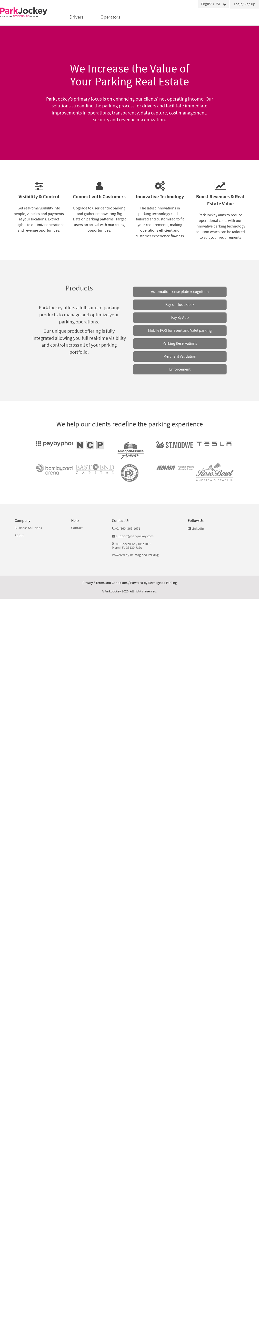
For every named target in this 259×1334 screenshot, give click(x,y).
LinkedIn (196, 529)
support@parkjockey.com (135, 536)
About (19, 535)
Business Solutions (28, 528)
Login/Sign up (244, 4)
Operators (110, 17)
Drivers (76, 17)
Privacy (87, 583)
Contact (77, 528)
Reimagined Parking (144, 555)
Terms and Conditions (112, 583)
